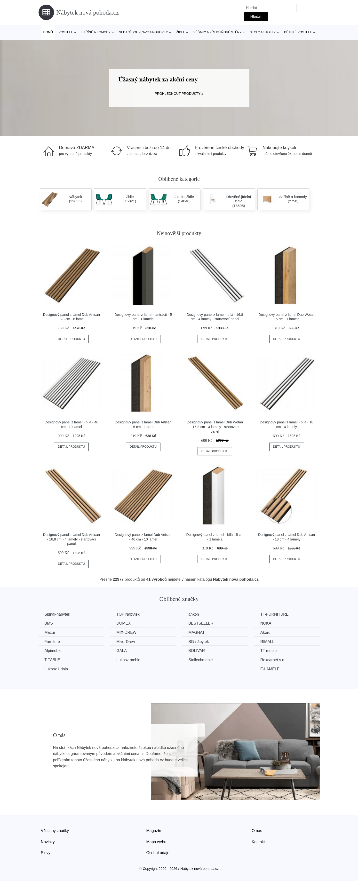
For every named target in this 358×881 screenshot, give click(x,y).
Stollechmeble (201, 660)
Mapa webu (156, 842)
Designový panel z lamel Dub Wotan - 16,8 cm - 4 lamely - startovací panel (215, 426)
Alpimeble (53, 651)
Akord (266, 632)
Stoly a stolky (263, 32)
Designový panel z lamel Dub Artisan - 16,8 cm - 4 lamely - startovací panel (71, 539)
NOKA (266, 623)
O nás (257, 831)
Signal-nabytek (57, 614)
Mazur (50, 632)
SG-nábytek (199, 642)
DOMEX (124, 623)
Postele (65, 32)
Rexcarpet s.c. (273, 660)
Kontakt (258, 842)
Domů (48, 32)
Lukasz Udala (56, 669)
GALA (122, 651)
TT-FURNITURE (275, 614)
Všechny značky (55, 831)
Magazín (153, 831)
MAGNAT (197, 632)
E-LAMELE (270, 669)
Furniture (52, 642)
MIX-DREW (127, 632)
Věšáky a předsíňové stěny (217, 32)
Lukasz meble (129, 660)
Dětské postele (298, 32)
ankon (194, 614)
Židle (180, 32)
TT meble (269, 651)
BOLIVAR (197, 651)
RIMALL (268, 642)
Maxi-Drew (126, 642)
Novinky (48, 842)
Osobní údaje (157, 853)
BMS (49, 623)
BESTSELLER (201, 623)
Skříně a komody (96, 32)
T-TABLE (52, 660)
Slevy (45, 853)
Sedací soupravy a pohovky (143, 32)
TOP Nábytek (128, 614)
